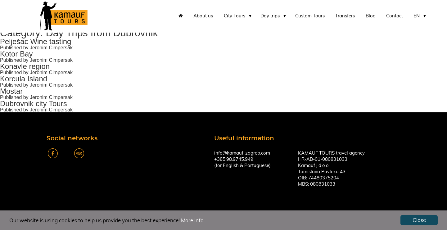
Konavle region (25, 66)
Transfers (345, 16)
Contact (394, 16)
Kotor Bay (16, 54)
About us (203, 16)
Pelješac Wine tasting (35, 41)
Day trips (270, 16)
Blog (371, 16)
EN (416, 16)
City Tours (234, 16)
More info (192, 220)
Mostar (11, 91)
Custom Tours (310, 16)
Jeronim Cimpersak (51, 47)
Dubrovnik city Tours (33, 103)
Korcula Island (23, 78)
